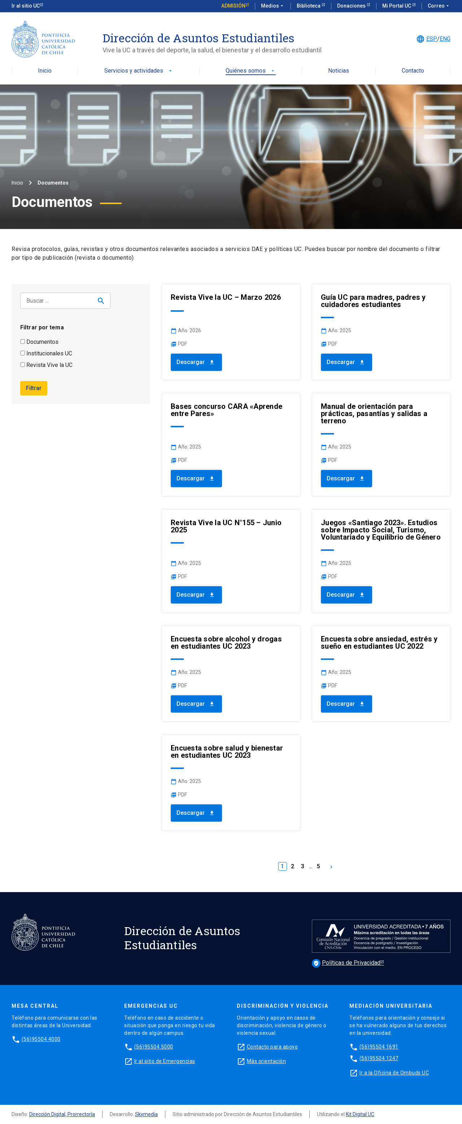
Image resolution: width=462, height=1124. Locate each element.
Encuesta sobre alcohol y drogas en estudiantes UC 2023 (226, 642)
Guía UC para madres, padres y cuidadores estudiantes (373, 301)
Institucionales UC (46, 353)
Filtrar (34, 388)
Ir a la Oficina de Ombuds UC (394, 1073)
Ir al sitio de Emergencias (164, 1061)
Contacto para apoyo (272, 1047)
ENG (445, 38)
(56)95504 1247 (378, 1058)
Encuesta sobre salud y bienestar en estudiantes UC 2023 (227, 751)
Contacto (413, 71)
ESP (431, 38)
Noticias (338, 71)
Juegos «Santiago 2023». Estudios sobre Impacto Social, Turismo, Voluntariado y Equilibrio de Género (381, 530)
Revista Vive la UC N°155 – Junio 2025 (226, 526)
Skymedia (146, 1114)
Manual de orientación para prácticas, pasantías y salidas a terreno (374, 413)
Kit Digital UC (360, 1114)
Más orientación (266, 1061)
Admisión (233, 6)
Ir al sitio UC (26, 6)
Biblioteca (309, 6)
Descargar (196, 362)
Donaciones (352, 6)
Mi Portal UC (397, 6)
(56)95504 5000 (153, 1047)
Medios (273, 6)
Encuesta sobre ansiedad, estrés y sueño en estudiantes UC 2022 (379, 642)
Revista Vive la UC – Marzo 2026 (226, 297)
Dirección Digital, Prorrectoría (62, 1114)
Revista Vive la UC (46, 365)
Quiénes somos (251, 71)
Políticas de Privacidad (346, 962)
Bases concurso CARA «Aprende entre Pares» (226, 410)
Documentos (39, 341)
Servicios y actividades (138, 71)
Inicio (45, 71)
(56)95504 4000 (41, 1039)
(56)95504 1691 (378, 1047)
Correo (439, 6)
